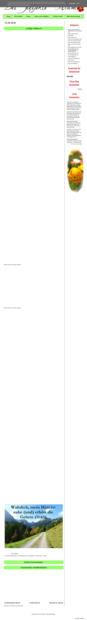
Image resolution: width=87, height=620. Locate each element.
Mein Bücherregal (73, 16)
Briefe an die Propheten (73, 61)
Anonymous (69, 111)
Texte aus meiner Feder (73, 40)
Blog (8, 16)
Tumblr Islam (58, 16)
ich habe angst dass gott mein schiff (74, 131)
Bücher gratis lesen (72, 53)
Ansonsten (70, 60)
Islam (28, 16)
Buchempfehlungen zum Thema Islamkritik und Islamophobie (73, 50)
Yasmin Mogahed (72, 54)
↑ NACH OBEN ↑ (80, 618)
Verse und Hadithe (41, 16)
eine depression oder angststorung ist (74, 113)
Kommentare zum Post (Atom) (16, 605)
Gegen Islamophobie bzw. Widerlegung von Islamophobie (20, 555)
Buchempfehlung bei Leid (73, 47)
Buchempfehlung (72, 33)
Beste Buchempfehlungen (74, 39)
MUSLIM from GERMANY (73, 102)
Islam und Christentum (73, 42)
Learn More (72, 3)
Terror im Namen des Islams (74, 44)
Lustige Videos (38, 555)
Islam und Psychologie (73, 58)
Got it (78, 3)
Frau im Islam (71, 37)
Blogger (53, 614)
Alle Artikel (18, 16)
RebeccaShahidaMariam (72, 121)
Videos (44, 555)
